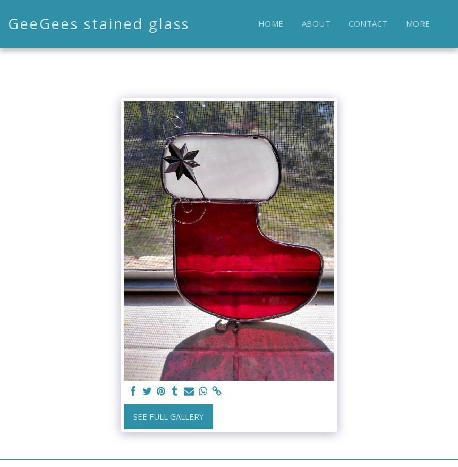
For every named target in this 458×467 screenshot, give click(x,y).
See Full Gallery (168, 416)
